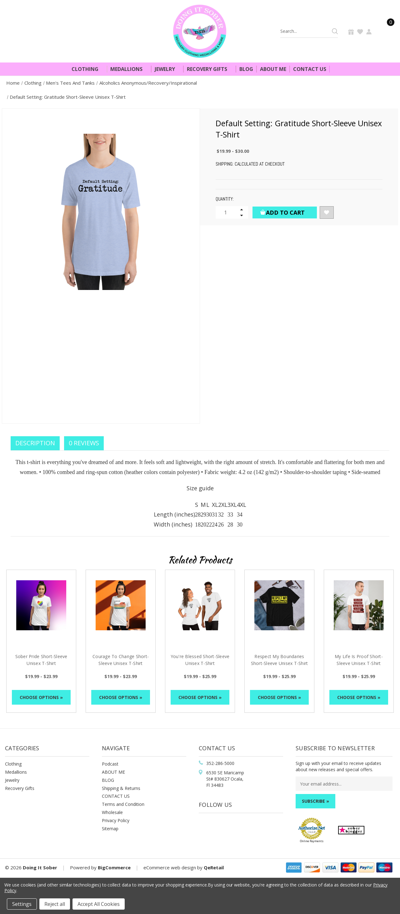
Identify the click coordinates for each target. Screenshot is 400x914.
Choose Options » (41, 697)
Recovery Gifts (209, 69)
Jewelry (167, 69)
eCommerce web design (169, 867)
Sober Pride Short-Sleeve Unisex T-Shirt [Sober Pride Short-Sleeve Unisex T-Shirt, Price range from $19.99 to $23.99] (41, 659)
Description (35, 443)
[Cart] (386, 31)
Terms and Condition (123, 804)
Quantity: (225, 199)
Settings (22, 904)
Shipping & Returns (121, 788)
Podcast (110, 764)
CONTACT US (116, 796)
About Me (273, 69)
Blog (246, 69)
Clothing (88, 69)
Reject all (54, 904)
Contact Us (309, 69)
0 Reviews (84, 443)
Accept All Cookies (99, 904)
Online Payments (311, 841)
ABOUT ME (113, 772)
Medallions (129, 69)
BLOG (108, 780)
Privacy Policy (115, 820)
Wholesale (112, 812)
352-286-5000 (220, 763)
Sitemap (110, 829)
